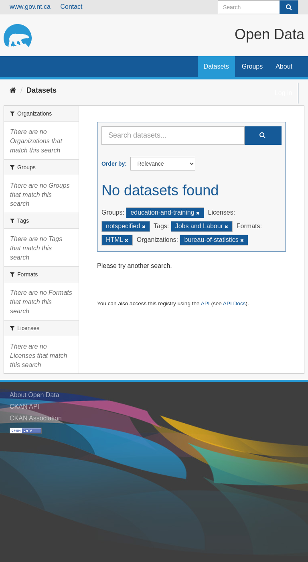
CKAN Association (36, 418)
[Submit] (289, 7)
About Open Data (34, 395)
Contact (71, 6)
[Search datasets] (258, 7)
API (205, 303)
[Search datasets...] (173, 135)
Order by (113, 163)
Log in (283, 92)
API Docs (234, 303)
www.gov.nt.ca (30, 6)
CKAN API (24, 406)
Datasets (216, 66)
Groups (252, 66)
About (284, 66)
